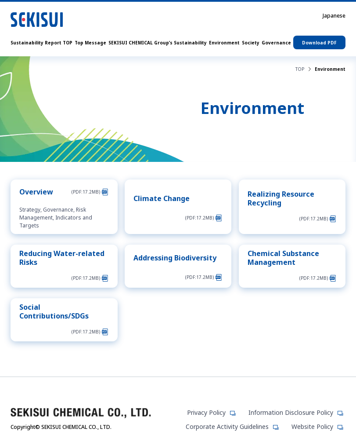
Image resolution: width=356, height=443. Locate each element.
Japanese (334, 15)
